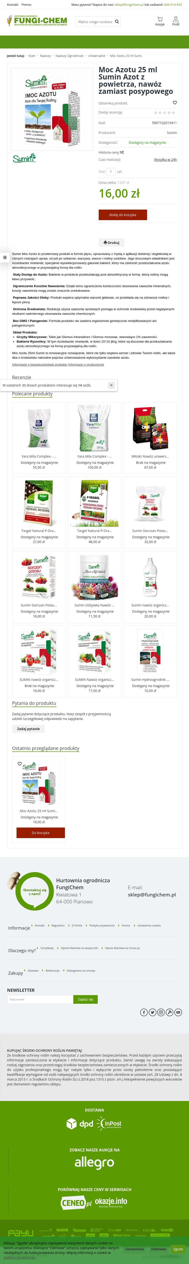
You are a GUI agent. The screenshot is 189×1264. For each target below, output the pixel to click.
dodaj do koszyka (122, 214)
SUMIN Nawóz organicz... (94, 679)
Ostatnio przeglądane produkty (46, 748)
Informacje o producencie (86, 364)
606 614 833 (173, 4)
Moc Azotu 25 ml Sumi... (38, 811)
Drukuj (112, 242)
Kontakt (12, 4)
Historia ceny (111, 152)
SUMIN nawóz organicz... (39, 679)
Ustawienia (134, 1249)
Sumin (172, 132)
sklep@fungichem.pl (129, 4)
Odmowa (158, 1249)
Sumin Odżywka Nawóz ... (94, 605)
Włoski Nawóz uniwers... (150, 456)
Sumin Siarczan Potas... (150, 531)
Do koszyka (40, 833)
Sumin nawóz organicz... (150, 605)
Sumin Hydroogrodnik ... (150, 679)
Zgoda (178, 1249)
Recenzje (22, 377)
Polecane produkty (32, 394)
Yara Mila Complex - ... (39, 456)
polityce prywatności (19, 1257)
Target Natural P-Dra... (38, 531)
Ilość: (102, 171)
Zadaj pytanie (28, 729)
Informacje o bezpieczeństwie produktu (39, 364)
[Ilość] (111, 171)
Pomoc (27, 4)
